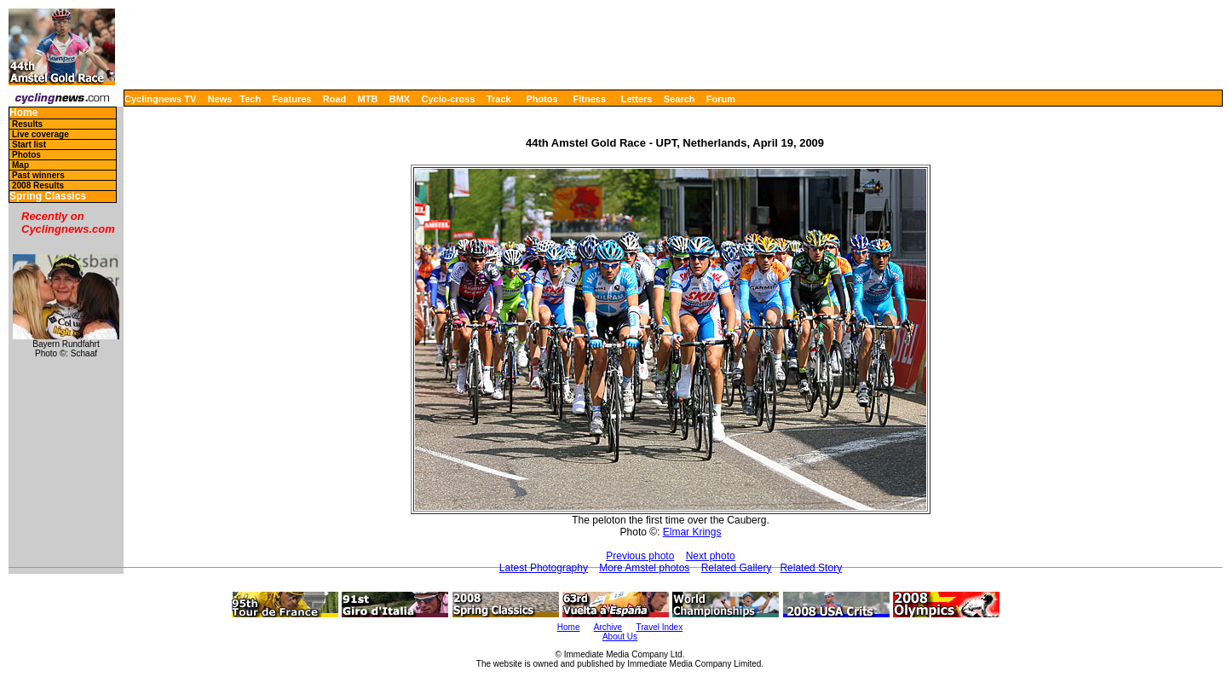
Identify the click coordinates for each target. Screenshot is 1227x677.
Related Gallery (736, 568)
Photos (541, 99)
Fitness (589, 99)
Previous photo (640, 556)
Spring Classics (47, 196)
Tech (250, 99)
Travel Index (660, 627)
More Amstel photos (644, 568)
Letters (637, 99)
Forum (720, 99)
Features (292, 99)
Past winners (38, 175)
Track (499, 99)
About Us (619, 636)
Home (23, 113)
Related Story (811, 568)
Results (27, 124)
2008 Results (38, 185)
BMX (399, 99)
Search (679, 99)
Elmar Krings (692, 532)
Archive (608, 627)
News (220, 99)
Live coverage (40, 134)
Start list (29, 144)
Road (335, 99)
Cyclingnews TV (160, 99)
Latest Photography (543, 568)
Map (20, 165)
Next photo (710, 556)
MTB (368, 99)
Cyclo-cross (448, 99)
